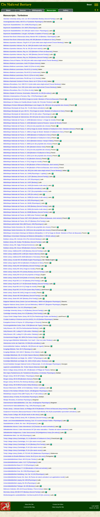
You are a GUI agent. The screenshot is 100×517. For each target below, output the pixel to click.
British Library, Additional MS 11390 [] (21, 254)
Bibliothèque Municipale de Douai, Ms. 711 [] (24, 108)
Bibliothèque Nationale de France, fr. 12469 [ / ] (29, 120)
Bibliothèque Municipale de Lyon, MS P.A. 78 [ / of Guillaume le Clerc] (34, 111)
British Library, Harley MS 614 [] (21, 274)
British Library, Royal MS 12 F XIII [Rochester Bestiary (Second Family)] (26, 284)
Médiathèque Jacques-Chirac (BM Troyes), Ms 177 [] (23, 394)
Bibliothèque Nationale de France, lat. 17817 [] (25, 191)
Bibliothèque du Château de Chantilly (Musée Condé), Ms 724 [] (27, 102)
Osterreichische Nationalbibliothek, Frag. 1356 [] (22, 405)
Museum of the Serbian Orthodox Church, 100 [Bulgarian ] (25, 391)
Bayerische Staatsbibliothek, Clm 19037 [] (20, 28)
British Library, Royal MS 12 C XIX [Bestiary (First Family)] (21, 281)
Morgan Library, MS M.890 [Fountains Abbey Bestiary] (20, 385)
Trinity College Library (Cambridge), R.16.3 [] (22, 447)
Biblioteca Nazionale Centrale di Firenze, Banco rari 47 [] (25, 81)
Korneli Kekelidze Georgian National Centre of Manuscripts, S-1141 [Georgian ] (32, 364)
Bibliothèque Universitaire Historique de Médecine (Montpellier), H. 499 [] (29, 236)
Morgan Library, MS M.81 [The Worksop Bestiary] (19, 382)
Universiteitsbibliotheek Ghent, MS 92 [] (20, 459)
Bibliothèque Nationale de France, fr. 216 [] (26, 149)
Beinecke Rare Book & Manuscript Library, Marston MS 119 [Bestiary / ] (29, 36)
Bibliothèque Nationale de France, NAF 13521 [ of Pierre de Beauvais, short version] (32, 218)
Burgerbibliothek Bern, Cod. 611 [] (18, 307)
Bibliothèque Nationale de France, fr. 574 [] (22, 161)
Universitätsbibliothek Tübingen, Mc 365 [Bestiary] (19, 486)
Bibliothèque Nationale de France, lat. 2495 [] (20, 194)
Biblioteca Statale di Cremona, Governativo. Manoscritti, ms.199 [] (27, 93)
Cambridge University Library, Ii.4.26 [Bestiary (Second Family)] (23, 310)
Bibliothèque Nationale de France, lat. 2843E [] (22, 203)
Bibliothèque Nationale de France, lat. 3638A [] (25, 209)
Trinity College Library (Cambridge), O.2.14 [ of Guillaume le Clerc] (27, 438)
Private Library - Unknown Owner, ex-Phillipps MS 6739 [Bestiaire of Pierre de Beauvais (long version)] (35, 409)
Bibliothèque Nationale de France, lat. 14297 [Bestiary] (20, 182)
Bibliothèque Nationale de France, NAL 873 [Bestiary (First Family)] (24, 221)
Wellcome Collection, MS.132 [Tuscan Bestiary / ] (23, 489)
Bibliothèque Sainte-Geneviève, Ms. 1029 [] (27, 230)
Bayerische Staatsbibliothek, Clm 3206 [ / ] (25, 31)
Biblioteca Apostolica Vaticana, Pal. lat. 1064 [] (25, 45)
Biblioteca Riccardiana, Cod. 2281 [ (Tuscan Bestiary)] (30, 87)
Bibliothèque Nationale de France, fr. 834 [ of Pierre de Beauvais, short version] (31, 164)
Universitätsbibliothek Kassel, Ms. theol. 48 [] (34, 477)
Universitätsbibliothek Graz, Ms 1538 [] (19, 471)
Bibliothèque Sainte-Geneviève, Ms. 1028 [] (27, 227)
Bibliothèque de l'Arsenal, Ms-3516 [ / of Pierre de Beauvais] (31, 99)
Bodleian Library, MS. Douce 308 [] (19, 248)
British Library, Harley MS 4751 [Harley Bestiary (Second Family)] (24, 272)
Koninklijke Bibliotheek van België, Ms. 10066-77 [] (23, 358)
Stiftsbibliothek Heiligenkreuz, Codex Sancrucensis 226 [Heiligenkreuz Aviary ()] (31, 432)
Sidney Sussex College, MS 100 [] (21, 414)
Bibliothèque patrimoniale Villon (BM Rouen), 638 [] (23, 224)
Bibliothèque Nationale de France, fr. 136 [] (26, 126)
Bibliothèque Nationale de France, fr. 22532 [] (27, 156)
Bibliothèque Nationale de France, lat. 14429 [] (25, 185)
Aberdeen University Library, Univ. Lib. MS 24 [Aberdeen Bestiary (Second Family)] (29, 19)
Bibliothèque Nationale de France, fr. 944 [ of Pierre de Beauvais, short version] (31, 167)
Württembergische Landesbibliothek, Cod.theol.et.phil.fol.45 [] (26, 495)
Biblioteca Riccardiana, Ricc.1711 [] (18, 90)
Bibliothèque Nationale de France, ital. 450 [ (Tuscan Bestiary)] (32, 170)
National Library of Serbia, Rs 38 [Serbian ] (20, 397)
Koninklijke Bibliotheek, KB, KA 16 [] (21, 355)
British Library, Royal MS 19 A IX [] (20, 286)
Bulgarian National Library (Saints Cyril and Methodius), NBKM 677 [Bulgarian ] (32, 304)
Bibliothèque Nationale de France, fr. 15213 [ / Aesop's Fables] (28, 141)
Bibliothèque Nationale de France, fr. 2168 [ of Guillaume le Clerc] (26, 153)
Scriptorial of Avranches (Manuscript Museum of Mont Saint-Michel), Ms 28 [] (40, 412)
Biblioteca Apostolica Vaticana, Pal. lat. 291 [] (22, 48)
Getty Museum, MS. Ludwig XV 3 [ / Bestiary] (20, 331)
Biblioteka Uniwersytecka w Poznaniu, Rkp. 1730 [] (23, 96)
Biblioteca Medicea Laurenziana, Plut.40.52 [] (22, 72)
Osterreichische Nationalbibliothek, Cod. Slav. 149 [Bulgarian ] (26, 402)
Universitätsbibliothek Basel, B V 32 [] (19, 465)
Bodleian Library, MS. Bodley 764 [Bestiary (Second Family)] (22, 242)
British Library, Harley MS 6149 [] (19, 277)
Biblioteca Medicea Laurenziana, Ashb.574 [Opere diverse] (21, 63)
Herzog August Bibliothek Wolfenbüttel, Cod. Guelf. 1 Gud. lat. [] (27, 340)
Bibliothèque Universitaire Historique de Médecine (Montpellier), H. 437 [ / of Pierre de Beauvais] (42, 233)
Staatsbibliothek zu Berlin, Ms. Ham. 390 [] (20, 423)
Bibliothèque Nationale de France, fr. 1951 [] (24, 147)
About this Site (29, 504)
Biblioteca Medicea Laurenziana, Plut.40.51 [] (20, 69)
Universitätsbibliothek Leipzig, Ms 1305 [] (20, 480)
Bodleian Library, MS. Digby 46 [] (18, 245)
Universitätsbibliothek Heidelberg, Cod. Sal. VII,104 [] (23, 474)
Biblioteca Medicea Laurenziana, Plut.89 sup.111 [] (22, 78)
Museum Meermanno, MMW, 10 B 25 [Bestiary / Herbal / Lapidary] (24, 388)
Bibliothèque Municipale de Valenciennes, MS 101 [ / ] (27, 114)
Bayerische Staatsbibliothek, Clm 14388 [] (20, 25)
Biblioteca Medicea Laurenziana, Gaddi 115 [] (21, 66)
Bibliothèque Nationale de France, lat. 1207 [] (21, 179)
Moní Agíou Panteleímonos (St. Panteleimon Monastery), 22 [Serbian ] (29, 373)
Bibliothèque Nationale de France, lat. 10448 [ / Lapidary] (25, 173)
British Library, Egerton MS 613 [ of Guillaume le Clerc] (23, 263)
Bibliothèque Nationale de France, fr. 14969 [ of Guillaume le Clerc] (27, 135)
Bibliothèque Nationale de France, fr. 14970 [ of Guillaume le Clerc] (27, 138)
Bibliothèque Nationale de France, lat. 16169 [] (22, 188)
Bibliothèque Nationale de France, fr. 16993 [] (27, 144)
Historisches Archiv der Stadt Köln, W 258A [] (22, 343)
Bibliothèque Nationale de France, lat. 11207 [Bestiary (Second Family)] (25, 176)
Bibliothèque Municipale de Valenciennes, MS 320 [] (26, 117)
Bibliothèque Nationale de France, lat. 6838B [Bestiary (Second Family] (25, 212)
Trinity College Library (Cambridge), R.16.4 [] (22, 450)
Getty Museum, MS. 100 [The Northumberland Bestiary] (21, 328)
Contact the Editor (58, 504)
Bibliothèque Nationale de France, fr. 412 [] (22, 158)
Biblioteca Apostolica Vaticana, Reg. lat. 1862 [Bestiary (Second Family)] (26, 54)
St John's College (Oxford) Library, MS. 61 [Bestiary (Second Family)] (25, 417)
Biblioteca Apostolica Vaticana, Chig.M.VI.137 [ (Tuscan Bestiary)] (33, 42)
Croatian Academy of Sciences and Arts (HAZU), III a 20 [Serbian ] (28, 319)
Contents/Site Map (29, 507)
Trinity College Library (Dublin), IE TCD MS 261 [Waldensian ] (26, 453)
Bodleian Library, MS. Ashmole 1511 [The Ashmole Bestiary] (22, 239)
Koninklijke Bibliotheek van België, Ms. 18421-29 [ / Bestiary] (25, 361)
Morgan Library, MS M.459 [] (17, 379)
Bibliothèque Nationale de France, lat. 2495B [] (25, 197)
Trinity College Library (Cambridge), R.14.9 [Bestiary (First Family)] (24, 444)
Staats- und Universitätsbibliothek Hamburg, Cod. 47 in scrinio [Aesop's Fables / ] (32, 420)
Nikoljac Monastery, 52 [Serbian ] (17, 400)
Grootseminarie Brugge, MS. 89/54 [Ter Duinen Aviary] (20, 337)
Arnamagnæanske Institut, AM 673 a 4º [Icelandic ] (23, 22)
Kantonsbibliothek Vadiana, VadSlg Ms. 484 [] (23, 346)
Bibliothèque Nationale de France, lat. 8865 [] (22, 215)
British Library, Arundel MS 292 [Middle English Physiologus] (22, 260)
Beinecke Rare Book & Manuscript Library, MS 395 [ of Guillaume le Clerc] (29, 39)
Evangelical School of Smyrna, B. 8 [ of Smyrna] (22, 322)
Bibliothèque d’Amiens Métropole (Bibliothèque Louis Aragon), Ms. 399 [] (36, 105)
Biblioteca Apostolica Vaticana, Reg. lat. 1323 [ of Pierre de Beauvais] (28, 51)
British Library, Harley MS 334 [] (19, 269)
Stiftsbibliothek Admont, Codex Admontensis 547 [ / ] (36, 429)
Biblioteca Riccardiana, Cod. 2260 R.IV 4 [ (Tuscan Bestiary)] (32, 84)
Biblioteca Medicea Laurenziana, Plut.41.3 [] (21, 75)
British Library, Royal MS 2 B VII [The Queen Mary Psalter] (21, 289)
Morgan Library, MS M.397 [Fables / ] (19, 376)
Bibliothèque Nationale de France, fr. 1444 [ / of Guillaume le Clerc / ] (39, 129)
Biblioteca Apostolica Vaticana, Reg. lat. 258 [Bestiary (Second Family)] (25, 57)
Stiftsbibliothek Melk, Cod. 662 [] (17, 435)
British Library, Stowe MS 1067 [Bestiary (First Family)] (20, 298)
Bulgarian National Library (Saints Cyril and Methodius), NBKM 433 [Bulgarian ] (32, 301)
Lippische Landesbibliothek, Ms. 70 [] (21, 367)
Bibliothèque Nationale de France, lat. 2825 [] (21, 200)
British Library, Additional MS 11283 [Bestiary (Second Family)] (23, 251)
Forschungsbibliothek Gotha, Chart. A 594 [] (23, 325)
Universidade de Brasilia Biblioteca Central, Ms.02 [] (24, 456)
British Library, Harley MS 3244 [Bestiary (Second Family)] (21, 266)
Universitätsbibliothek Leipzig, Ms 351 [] (19, 483)
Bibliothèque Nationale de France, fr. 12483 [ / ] (32, 123)
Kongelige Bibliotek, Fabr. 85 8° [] (17, 349)
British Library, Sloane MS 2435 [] (19, 292)
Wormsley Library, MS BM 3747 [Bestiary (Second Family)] (21, 492)
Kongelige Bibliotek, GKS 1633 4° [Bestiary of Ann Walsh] (21, 352)
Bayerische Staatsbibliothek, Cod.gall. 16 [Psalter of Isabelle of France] (25, 33)
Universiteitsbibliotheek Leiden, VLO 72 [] (20, 462)
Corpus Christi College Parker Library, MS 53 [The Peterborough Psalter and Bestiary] (30, 316)
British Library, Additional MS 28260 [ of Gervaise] (21, 257)
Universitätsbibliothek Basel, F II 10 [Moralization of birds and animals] (25, 468)
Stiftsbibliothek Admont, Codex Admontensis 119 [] (28, 426)
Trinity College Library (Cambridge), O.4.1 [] (22, 441)
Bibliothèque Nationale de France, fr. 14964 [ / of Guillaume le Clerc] (33, 132)
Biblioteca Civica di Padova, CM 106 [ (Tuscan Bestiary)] (30, 60)
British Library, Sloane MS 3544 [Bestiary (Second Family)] (21, 295)
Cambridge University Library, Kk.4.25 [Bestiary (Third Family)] (23, 313)
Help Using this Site (58, 507)
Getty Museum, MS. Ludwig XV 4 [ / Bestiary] (20, 334)
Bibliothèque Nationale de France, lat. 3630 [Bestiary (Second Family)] (25, 206)
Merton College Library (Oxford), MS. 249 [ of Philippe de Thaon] (26, 370)
